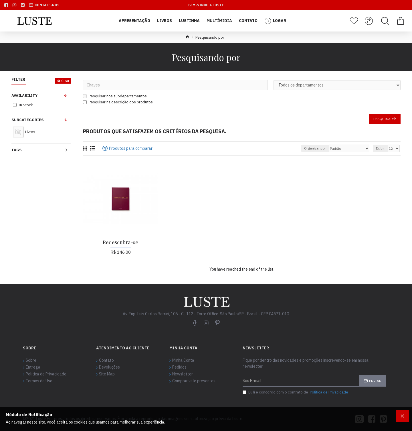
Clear (65, 80)
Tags (16, 149)
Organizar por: (315, 148)
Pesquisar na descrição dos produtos (118, 102)
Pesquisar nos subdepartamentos (115, 96)
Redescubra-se (120, 242)
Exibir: (380, 148)
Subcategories (27, 119)
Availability (24, 95)
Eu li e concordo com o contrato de (296, 392)
